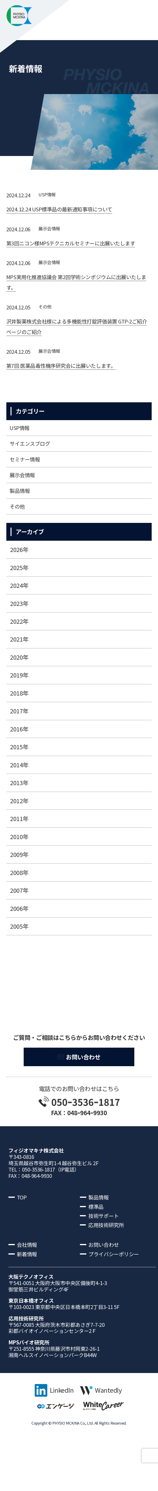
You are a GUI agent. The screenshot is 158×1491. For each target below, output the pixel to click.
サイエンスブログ (33, 465)
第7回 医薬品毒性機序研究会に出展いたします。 (68, 384)
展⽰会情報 (51, 230)
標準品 (96, 1243)
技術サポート (105, 1254)
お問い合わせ (83, 1090)
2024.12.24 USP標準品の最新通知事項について (66, 210)
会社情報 (28, 1285)
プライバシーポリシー (117, 1296)
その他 (46, 322)
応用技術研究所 (108, 1264)
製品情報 (21, 519)
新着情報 (28, 1296)
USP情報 (48, 195)
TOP (22, 1233)
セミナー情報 (27, 483)
